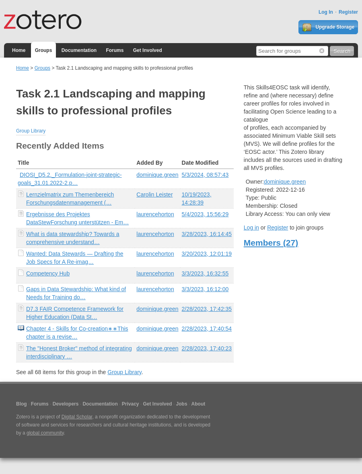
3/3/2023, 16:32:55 (205, 273)
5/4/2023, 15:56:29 (205, 214)
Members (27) (271, 242)
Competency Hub (48, 273)
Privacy (130, 404)
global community (45, 433)
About (198, 404)
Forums (114, 50)
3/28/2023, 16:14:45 (207, 234)
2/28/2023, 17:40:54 (207, 328)
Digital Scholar (77, 417)
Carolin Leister (154, 194)
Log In (326, 12)
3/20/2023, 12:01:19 (207, 253)
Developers (66, 404)
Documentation (79, 50)
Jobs (181, 404)
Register (348, 12)
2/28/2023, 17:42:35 (207, 309)
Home (18, 50)
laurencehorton (155, 214)
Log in (251, 227)
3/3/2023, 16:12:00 (205, 289)
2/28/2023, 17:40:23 (207, 348)
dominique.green (157, 175)
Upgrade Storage (328, 27)
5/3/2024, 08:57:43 (205, 175)
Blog (21, 404)
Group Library (30, 131)
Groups (43, 50)
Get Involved (147, 50)
